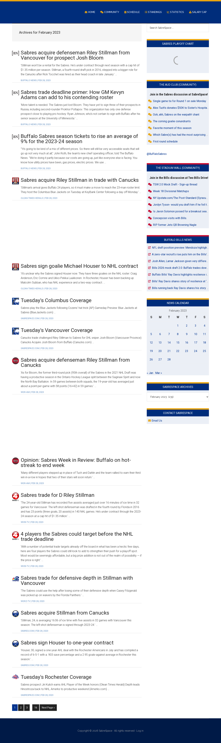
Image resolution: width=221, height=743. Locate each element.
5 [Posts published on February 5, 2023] (151, 334)
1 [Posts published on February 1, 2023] (178, 325)
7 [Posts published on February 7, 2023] (169, 334)
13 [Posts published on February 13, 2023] (160, 342)
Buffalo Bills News (178, 240)
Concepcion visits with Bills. (170, 218)
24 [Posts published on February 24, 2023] (195, 351)
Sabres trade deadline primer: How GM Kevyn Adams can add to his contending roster (72, 94)
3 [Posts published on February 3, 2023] (195, 325)
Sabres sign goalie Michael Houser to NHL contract (79, 266)
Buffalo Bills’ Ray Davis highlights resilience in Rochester (186, 274)
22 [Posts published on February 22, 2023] (177, 351)
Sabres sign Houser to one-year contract (67, 643)
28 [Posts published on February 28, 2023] (169, 359)
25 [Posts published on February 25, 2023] (204, 351)
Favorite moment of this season (172, 128)
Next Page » (48, 707)
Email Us (155, 421)
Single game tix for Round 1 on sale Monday (179, 101)
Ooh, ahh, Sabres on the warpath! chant (176, 115)
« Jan (150, 373)
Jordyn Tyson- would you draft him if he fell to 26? (183, 204)
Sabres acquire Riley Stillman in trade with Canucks (80, 180)
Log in (139, 730)
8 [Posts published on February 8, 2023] (178, 334)
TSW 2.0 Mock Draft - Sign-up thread (175, 184)
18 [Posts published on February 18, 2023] (204, 342)
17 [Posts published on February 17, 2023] (195, 342)
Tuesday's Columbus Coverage (56, 300)
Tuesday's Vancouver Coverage (57, 330)
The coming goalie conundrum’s (172, 121)
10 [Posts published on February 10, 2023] (195, 334)
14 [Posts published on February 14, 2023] (169, 342)
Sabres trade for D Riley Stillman (57, 495)
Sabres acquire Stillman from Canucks (65, 613)
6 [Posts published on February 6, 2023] (160, 334)
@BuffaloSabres (157, 154)
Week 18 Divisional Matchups (171, 191)
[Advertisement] (77, 232)
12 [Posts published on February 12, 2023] (151, 342)
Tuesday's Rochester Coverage (56, 677)
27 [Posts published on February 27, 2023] (160, 359)
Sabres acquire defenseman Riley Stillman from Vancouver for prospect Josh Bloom (75, 55)
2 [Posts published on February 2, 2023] (187, 325)
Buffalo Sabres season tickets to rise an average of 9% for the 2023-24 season (79, 138)
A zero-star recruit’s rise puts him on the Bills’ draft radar (186, 254)
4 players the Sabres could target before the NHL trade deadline (77, 536)
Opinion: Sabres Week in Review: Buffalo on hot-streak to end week (76, 463)
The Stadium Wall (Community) (178, 168)
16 (36, 707)
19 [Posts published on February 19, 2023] (151, 351)
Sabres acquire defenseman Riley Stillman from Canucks (75, 362)
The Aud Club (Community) (177, 85)
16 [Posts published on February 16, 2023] (186, 342)
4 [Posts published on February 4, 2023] (204, 325)
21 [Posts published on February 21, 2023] (169, 351)
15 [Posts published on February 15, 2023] (177, 342)
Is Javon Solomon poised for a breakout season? (182, 211)
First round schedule (165, 141)
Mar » (158, 373)
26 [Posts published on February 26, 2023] (151, 359)
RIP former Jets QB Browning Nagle (174, 225)
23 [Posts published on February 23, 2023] (186, 351)
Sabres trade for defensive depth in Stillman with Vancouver (77, 580)
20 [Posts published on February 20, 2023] (160, 351)
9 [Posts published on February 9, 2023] (187, 334)
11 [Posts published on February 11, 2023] (204, 334)
